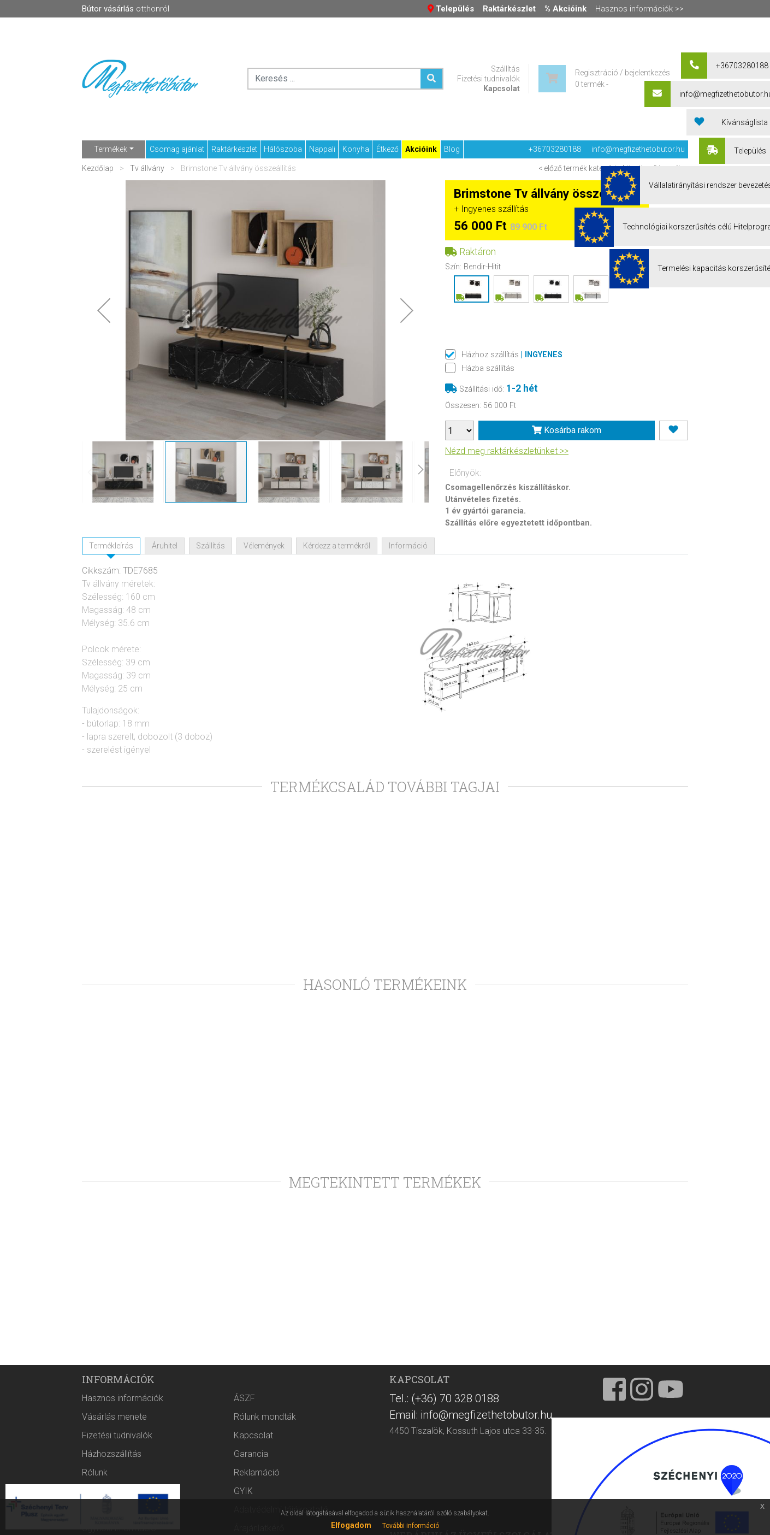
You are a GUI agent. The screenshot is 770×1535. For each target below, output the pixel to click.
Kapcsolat (501, 88)
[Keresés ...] (431, 78)
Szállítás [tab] (210, 545)
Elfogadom (351, 1525)
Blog (452, 149)
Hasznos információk (122, 1441)
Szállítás (505, 68)
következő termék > (655, 168)
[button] (104, 310)
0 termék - (591, 84)
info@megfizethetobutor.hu (638, 149)
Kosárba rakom (566, 430)
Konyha (355, 149)
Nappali (322, 149)
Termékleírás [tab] (111, 545)
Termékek (110, 149)
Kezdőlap (98, 168)
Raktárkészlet (234, 149)
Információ (408, 545)
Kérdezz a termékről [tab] (336, 545)
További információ (410, 1526)
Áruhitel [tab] (164, 545)
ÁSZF (244, 1441)
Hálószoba (283, 149)
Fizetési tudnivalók (488, 78)
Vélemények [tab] (264, 545)
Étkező (387, 149)
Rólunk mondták (265, 1459)
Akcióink (421, 149)
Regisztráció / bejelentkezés (622, 72)
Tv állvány (147, 168)
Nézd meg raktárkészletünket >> (506, 451)
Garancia (251, 1496)
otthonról (125, 9)
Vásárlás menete (114, 1459)
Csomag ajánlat (177, 149)
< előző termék (562, 168)
